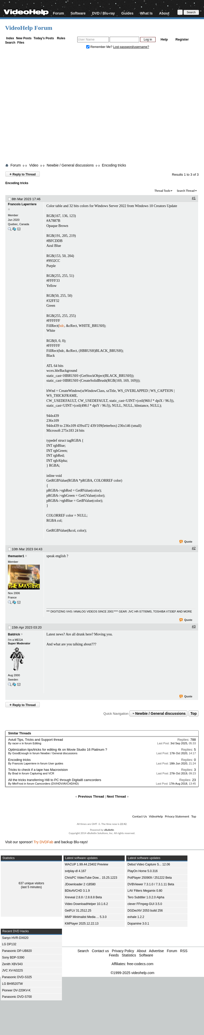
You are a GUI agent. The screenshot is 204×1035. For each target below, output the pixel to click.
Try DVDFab (43, 842)
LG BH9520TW (12, 984)
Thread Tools (162, 191)
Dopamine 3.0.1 (138, 923)
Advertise (156, 951)
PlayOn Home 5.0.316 (143, 871)
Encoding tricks (114, 165)
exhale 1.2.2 (136, 917)
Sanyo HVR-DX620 (15, 938)
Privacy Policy (123, 951)
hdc (61, 326)
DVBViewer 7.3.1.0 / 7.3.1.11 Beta (151, 884)
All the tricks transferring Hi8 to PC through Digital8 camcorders (54, 780)
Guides (127, 13)
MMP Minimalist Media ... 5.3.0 (86, 917)
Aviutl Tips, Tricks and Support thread (35, 740)
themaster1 (16, 556)
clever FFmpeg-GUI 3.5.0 (145, 904)
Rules (61, 38)
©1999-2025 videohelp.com (132, 973)
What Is (146, 13)
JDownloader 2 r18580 (80, 884)
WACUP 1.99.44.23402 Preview (86, 864)
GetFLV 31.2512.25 (78, 910)
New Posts (24, 38)
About (164, 13)
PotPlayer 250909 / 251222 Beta (150, 877)
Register (182, 39)
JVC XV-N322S (12, 970)
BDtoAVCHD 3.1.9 (77, 890)
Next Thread (116, 796)
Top (193, 713)
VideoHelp (156, 816)
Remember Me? (99, 47)
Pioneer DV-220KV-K (16, 990)
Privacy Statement (177, 816)
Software (77, 13)
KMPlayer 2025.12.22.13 (81, 923)
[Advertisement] (48, 107)
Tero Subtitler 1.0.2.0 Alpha (146, 897)
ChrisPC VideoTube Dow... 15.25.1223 (91, 877)
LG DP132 (9, 944)
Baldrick (14, 634)
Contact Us (139, 816)
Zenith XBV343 (12, 964)
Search (10, 42)
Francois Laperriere (22, 204)
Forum (58, 13)
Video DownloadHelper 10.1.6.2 (86, 904)
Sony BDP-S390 (13, 957)
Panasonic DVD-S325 (17, 977)
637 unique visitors (31, 883)
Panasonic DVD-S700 (17, 997)
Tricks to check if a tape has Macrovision (38, 770)
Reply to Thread (22, 174)
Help (164, 39)
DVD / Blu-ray (103, 13)
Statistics (129, 955)
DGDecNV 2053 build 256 (145, 910)
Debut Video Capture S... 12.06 (149, 864)
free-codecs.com (140, 964)
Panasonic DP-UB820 (17, 951)
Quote (186, 542)
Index (10, 38)
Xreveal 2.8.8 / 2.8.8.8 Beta (83, 897)
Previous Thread (91, 796)
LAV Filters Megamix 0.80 (145, 890)
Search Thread (186, 191)
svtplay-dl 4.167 (75, 871)
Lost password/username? (131, 47)
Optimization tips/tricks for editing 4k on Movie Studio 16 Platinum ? (57, 749)
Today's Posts (43, 38)
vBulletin (109, 830)
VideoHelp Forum (28, 27)
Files (20, 42)
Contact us (100, 951)
